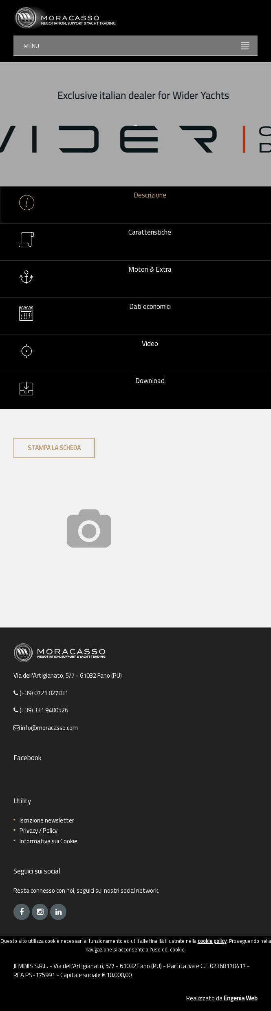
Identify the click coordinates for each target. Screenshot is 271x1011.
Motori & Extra (95, 274)
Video (88, 348)
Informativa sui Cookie (48, 841)
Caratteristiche (94, 237)
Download (91, 385)
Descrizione (92, 199)
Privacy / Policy (38, 830)
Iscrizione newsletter (47, 820)
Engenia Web (241, 998)
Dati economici (94, 311)
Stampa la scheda (54, 448)
